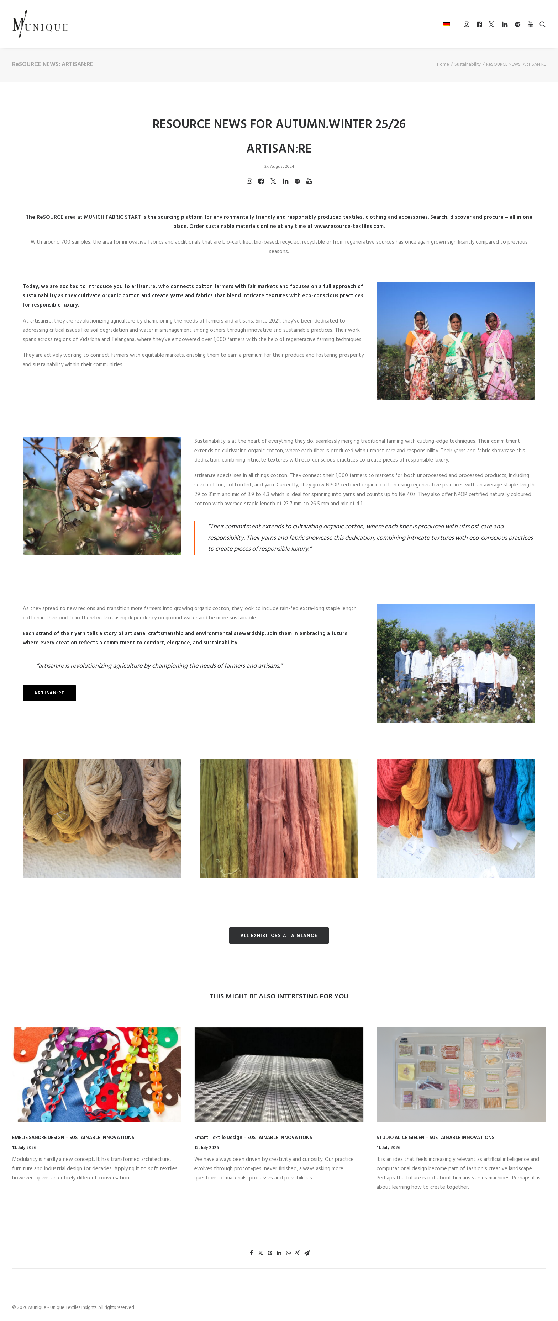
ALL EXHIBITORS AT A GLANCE (279, 935)
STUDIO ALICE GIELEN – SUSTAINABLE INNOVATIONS (435, 1138)
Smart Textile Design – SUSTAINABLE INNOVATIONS (253, 1138)
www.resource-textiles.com (349, 226)
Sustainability (467, 64)
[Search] (541, 24)
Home (443, 64)
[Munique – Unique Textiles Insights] (40, 24)
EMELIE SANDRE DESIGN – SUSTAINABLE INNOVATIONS (73, 1138)
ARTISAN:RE (49, 693)
